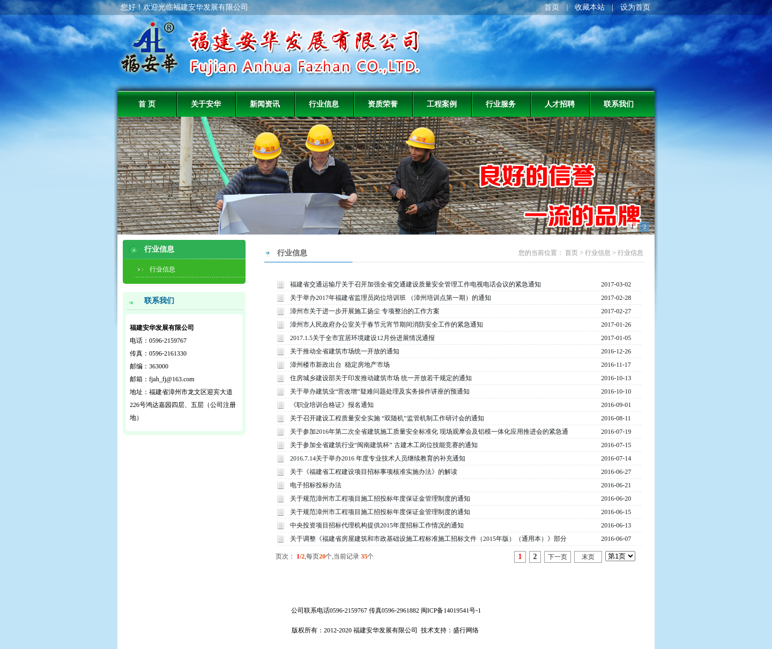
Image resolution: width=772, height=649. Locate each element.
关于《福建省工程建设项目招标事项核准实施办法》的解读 (373, 472)
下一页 (557, 557)
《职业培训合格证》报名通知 (332, 405)
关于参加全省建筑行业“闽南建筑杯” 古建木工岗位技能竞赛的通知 (384, 445)
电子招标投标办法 (316, 485)
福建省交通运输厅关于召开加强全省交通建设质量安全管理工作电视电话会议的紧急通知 (415, 284)
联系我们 (619, 104)
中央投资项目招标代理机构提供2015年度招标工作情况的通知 (377, 525)
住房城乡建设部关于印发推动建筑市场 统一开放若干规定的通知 (381, 378)
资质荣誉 (383, 104)
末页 (588, 557)
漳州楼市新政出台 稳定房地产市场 (340, 364)
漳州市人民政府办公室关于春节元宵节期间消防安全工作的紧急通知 (386, 324)
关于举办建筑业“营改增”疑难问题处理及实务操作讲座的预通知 (380, 391)
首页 (551, 7)
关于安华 (206, 104)
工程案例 (442, 104)
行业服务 (501, 104)
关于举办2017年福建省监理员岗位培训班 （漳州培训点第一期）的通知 (390, 297)
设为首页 (635, 7)
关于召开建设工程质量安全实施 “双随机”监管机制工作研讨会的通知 (387, 418)
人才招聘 (560, 104)
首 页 (146, 104)
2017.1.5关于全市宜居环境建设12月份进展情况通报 (362, 338)
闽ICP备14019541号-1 (451, 610)
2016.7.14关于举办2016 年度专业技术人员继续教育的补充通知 (377, 458)
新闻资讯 (265, 104)
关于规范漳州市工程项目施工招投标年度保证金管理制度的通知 (380, 498)
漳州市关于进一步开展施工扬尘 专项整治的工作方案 (365, 311)
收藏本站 (590, 7)
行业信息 (324, 104)
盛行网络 (466, 630)
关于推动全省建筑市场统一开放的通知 (344, 351)
